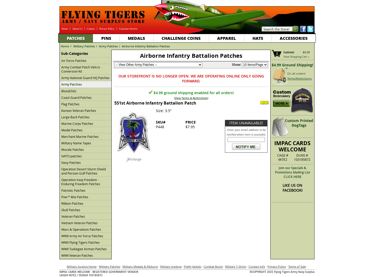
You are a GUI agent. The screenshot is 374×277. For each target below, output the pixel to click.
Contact (91, 28)
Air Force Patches (73, 61)
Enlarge (134, 159)
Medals (136, 38)
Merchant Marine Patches (80, 136)
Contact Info (257, 266)
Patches (76, 38)
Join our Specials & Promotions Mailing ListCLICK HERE (292, 172)
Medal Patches (72, 130)
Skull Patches (70, 210)
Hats (257, 38)
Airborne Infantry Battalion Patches (146, 46)
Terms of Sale (297, 266)
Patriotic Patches (73, 190)
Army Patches (108, 46)
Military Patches (84, 46)
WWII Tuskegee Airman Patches (84, 249)
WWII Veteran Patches (77, 255)
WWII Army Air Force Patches (82, 236)
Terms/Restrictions (299, 78)
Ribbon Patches (72, 203)
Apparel (226, 38)
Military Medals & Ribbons (140, 266)
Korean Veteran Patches (78, 110)
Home (65, 28)
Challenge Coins (181, 38)
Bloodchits (68, 91)
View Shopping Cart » (296, 57)
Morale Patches (72, 149)
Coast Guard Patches (76, 97)
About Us (77, 28)
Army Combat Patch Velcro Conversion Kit (80, 69)
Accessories (294, 38)
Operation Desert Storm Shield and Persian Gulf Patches (83, 171)
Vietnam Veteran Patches (79, 223)
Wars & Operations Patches (81, 229)
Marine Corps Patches (77, 123)
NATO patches (71, 156)
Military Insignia (171, 266)
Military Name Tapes (76, 143)
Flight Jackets (192, 266)
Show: (236, 64)
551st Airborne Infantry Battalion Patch (155, 103)
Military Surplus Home (82, 266)
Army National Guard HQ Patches (85, 78)
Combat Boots (213, 266)
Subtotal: (289, 52)
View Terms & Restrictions (191, 98)
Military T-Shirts (235, 266)
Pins (106, 38)
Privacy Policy (107, 28)
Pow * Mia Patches (74, 197)
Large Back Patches (75, 117)
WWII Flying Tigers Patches (80, 242)
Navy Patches (71, 162)
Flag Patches (70, 104)
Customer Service (128, 28)
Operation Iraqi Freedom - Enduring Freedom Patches (80, 182)
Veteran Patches (73, 216)
